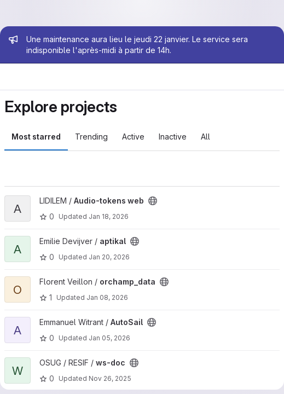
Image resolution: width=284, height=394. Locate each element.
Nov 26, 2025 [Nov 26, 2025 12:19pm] (110, 378)
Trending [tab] (91, 136)
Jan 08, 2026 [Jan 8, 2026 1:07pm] (107, 297)
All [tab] (205, 136)
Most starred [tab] (36, 136)
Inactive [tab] (173, 136)
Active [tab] (133, 136)
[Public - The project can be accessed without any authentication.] (152, 200)
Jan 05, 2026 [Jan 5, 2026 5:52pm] (109, 338)
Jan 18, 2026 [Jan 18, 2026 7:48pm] (109, 216)
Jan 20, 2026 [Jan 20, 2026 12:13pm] (109, 257)
